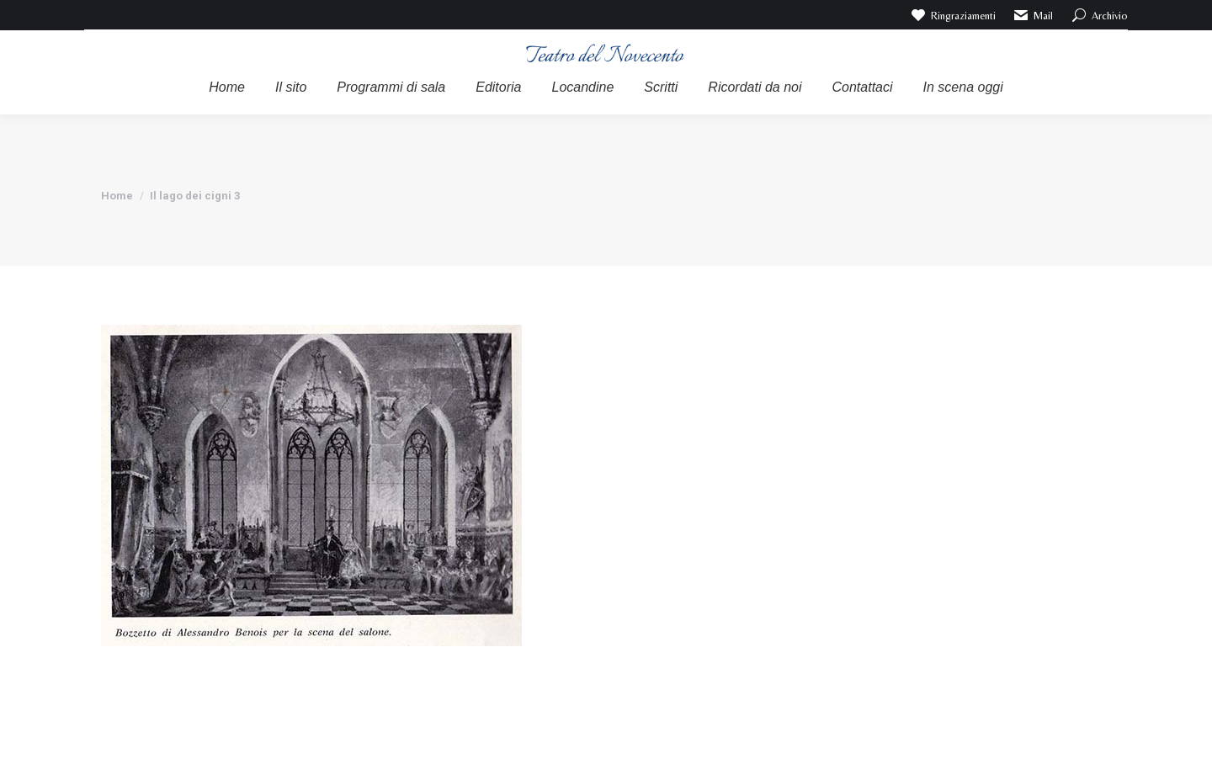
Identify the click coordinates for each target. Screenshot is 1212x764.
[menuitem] (226, 87)
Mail (1033, 15)
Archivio (1099, 15)
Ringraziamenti (952, 15)
